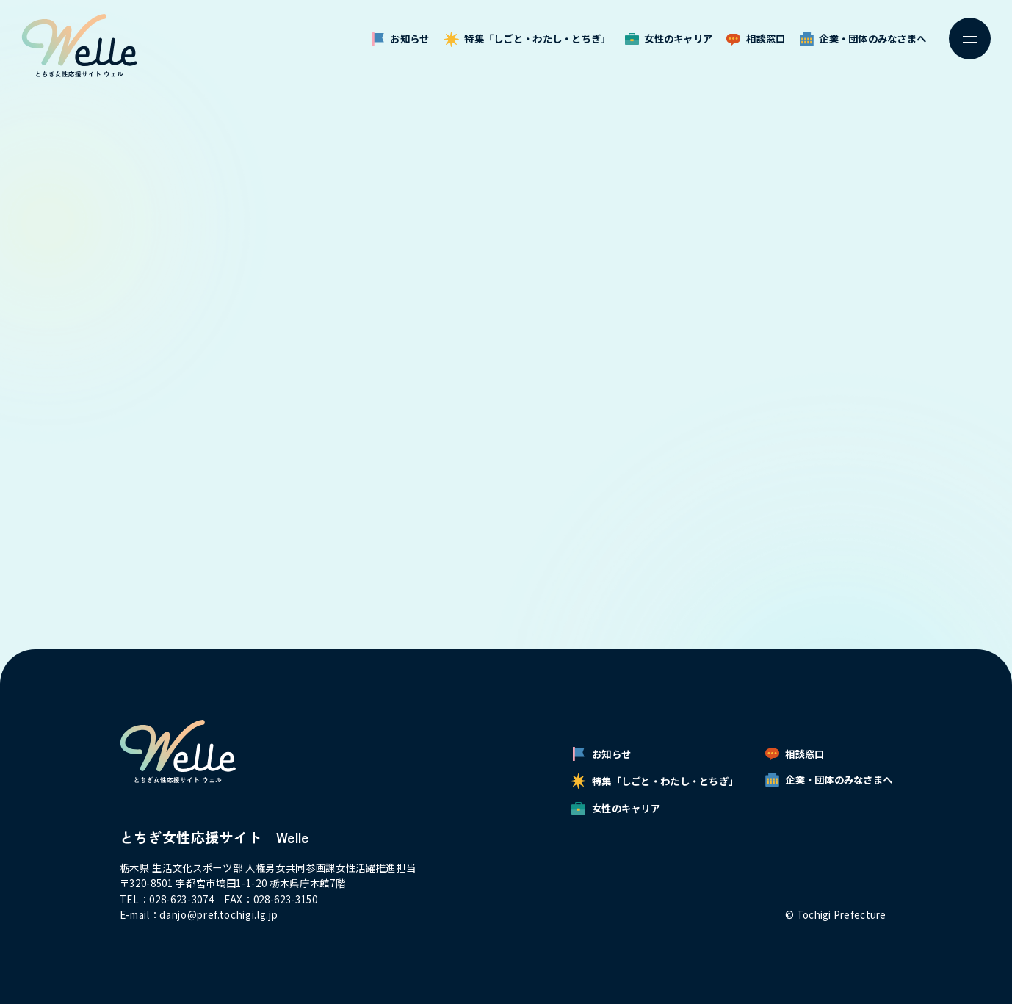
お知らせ (400, 39)
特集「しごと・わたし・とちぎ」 (527, 39)
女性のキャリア (669, 39)
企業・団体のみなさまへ (863, 39)
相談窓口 (755, 39)
